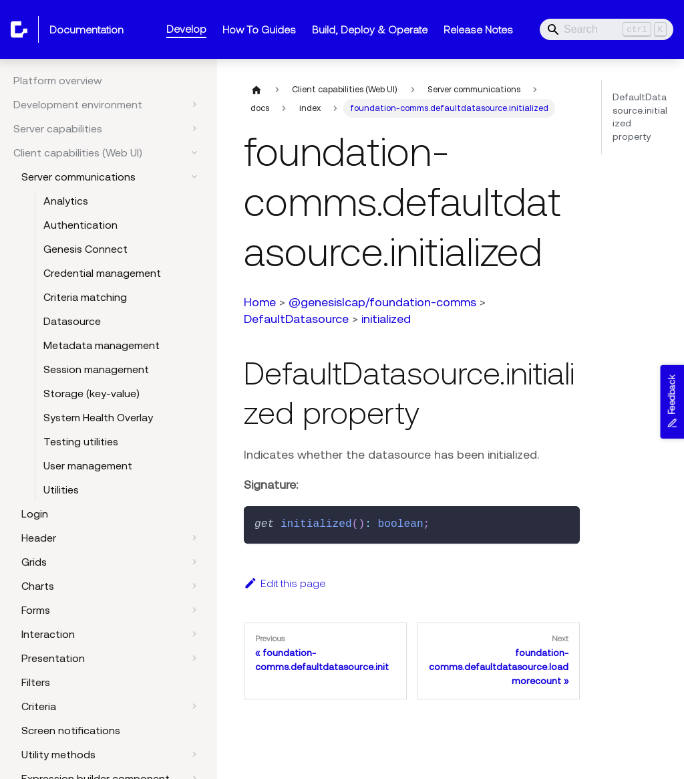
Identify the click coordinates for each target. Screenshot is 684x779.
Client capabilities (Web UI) (77, 152)
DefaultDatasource (296, 319)
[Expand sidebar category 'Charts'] (194, 585)
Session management (96, 369)
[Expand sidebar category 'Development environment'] (194, 104)
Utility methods (58, 754)
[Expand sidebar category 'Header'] (194, 537)
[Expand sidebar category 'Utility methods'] (194, 754)
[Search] (606, 29)
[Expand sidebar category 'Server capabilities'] (194, 128)
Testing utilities (80, 441)
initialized (386, 319)
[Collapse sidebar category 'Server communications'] (194, 176)
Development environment (77, 104)
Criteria (38, 706)
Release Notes (478, 29)
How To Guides (259, 29)
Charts (37, 586)
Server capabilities (57, 128)
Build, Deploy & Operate (370, 29)
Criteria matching (85, 297)
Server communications (78, 177)
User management (87, 465)
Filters (35, 682)
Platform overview (57, 80)
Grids (34, 562)
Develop (186, 29)
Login (34, 514)
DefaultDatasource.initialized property (640, 117)
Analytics (65, 201)
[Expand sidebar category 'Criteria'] (194, 706)
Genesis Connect (85, 249)
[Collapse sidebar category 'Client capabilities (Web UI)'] (194, 152)
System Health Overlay (98, 417)
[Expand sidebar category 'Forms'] (194, 610)
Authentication (80, 225)
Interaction (48, 634)
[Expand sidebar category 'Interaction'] (194, 634)
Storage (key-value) (91, 393)
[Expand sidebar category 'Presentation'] (194, 658)
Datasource (72, 321)
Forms (35, 610)
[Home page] (256, 89)
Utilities (61, 489)
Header (38, 538)
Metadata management (101, 345)
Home (260, 302)
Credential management (102, 273)
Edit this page (284, 583)
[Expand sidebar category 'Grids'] (194, 561)
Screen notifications (70, 730)
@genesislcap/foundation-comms (382, 302)
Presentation (53, 658)
